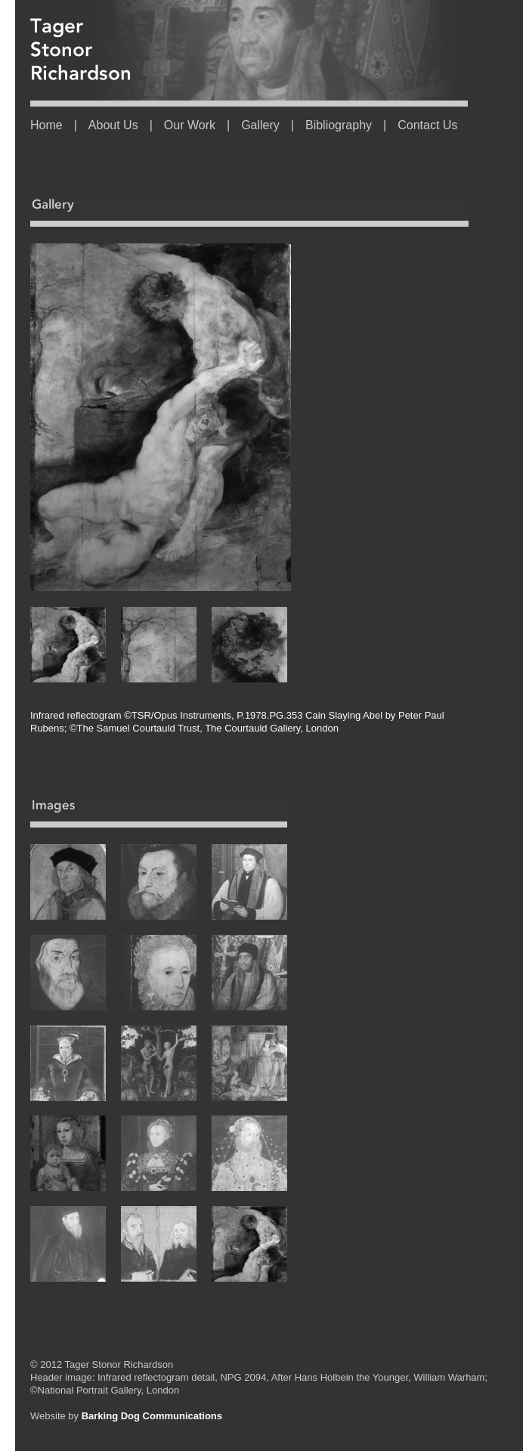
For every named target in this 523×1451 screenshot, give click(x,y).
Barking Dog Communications (152, 1416)
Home (46, 125)
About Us (113, 125)
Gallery (260, 125)
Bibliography (338, 125)
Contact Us (427, 125)
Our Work (189, 125)
